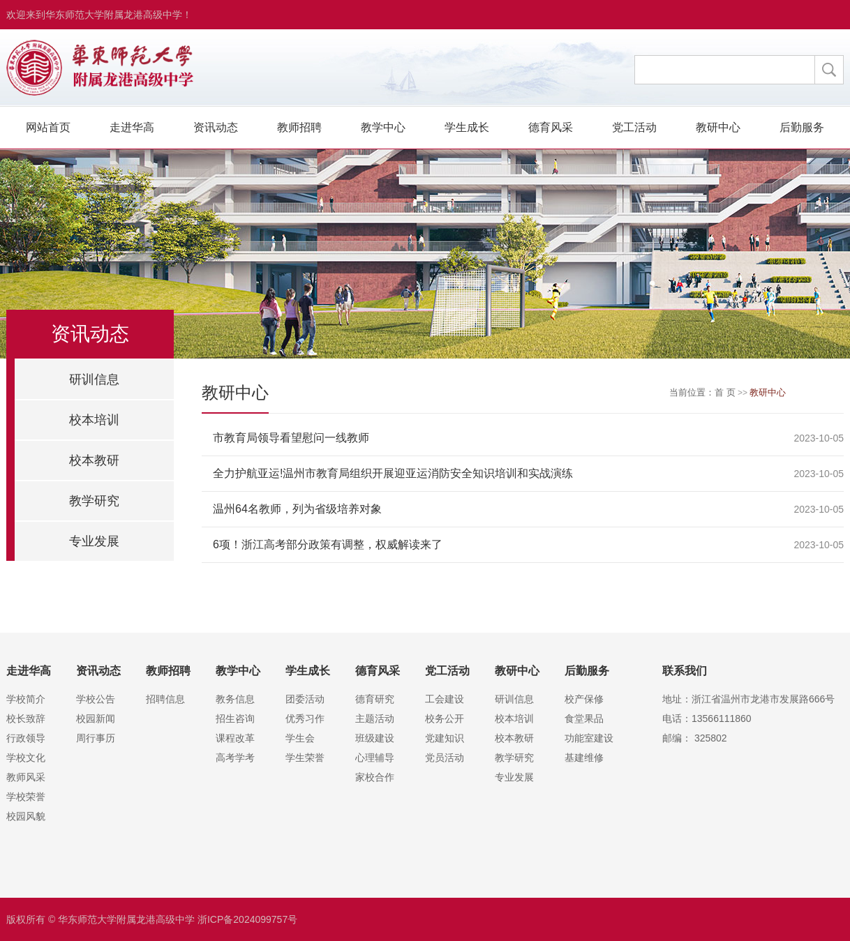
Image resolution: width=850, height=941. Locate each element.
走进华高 (132, 127)
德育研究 (374, 699)
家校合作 (374, 777)
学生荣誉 (305, 757)
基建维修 (584, 757)
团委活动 (305, 699)
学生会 (300, 738)
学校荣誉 (25, 796)
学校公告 (95, 699)
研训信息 (94, 379)
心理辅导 (374, 757)
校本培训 (94, 420)
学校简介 (25, 699)
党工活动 (634, 127)
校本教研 (94, 460)
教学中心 (383, 127)
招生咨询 (235, 718)
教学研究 (94, 501)
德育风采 (550, 127)
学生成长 (467, 127)
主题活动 (374, 718)
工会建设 (444, 699)
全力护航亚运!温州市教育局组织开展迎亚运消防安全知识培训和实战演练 (393, 473)
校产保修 (584, 699)
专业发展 (94, 541)
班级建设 (374, 738)
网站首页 (48, 127)
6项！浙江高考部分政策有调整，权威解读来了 (327, 544)
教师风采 (25, 777)
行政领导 (25, 738)
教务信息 (235, 699)
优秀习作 (305, 718)
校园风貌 (25, 816)
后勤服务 (802, 127)
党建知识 (444, 738)
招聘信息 (165, 699)
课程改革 (235, 738)
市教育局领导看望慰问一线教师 (291, 438)
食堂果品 (584, 718)
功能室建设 (589, 738)
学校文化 (25, 757)
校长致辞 (25, 718)
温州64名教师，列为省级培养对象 (297, 509)
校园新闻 (95, 718)
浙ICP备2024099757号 (247, 919)
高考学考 (235, 757)
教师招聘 (299, 127)
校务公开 (444, 718)
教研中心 (718, 127)
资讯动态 (215, 127)
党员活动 (444, 757)
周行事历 (95, 738)
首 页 (725, 392)
